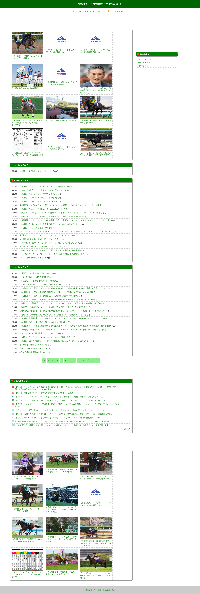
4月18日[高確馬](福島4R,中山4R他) (34, 352)
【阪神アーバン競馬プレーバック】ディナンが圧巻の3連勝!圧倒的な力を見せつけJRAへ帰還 (57, 300)
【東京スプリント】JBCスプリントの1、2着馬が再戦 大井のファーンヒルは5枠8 (27, 573)
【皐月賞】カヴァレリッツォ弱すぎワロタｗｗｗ (39, 194)
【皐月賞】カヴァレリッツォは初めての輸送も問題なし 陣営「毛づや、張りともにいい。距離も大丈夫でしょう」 (62, 400)
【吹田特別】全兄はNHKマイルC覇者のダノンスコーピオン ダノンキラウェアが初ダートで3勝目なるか (62, 330)
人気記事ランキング (119, 11)
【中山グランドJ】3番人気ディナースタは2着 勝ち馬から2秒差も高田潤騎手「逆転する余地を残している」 (59, 397)
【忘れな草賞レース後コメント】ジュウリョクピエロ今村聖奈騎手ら (27, 476)
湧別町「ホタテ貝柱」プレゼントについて (37, 171)
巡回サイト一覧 (144, 63)
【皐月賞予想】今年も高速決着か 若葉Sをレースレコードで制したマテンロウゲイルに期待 (56, 292)
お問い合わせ (143, 66)
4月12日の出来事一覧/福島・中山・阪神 (62, 120)
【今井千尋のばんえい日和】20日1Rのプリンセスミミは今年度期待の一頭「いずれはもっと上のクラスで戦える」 (66, 231)
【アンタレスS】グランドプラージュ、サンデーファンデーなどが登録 (96, 476)
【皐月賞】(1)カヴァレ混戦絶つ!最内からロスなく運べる (43, 322)
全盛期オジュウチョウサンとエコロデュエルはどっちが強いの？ (46, 235)
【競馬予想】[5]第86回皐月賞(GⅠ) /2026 (36, 273)
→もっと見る (125, 429)
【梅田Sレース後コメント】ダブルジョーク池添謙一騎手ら (62, 146)
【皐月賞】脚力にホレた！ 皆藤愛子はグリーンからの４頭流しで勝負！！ (50, 224)
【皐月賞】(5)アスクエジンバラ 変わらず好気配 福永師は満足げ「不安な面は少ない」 (56, 341)
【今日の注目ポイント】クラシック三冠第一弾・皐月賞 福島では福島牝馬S (50, 250)
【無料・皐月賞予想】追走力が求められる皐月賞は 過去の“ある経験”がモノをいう (53, 315)
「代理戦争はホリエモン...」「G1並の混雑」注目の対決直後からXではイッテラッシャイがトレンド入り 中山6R (66, 220)
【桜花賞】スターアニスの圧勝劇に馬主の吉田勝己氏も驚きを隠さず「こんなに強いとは (96, 89)
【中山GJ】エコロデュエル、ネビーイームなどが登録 (96, 120)
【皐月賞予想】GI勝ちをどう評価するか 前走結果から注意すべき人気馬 (49, 296)
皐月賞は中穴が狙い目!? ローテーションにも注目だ (40, 247)
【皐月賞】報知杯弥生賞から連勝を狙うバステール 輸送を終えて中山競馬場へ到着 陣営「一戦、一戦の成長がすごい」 (64, 414)
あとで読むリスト (99, 11)
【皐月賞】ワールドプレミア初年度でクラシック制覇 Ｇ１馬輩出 (46, 186)
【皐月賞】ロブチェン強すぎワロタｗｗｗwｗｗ (39, 201)
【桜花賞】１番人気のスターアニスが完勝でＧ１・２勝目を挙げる (62, 572)
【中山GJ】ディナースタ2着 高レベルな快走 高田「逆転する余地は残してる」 (53, 254)
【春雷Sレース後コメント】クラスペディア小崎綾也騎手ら (62, 50)
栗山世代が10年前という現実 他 (33, 345)
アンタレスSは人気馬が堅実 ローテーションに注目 (40, 333)
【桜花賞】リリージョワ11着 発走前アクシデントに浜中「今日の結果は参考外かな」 (62, 538)
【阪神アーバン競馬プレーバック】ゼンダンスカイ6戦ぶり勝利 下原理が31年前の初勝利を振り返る (61, 303)
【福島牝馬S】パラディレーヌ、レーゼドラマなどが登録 (27, 508)
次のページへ (93, 360)
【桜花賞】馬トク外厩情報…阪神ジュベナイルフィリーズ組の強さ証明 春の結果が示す (96, 542)
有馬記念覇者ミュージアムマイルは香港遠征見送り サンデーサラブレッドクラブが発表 (62, 508)
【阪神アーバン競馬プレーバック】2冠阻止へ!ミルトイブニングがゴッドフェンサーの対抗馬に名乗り (61, 213)
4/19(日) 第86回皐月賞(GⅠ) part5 (33, 348)
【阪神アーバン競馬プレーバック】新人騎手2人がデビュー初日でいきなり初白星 (53, 307)
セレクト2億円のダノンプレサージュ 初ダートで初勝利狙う (44, 285)
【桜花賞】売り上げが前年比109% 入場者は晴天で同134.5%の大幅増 (62, 469)
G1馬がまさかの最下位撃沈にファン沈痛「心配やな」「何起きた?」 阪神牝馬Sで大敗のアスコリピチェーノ (60, 410)
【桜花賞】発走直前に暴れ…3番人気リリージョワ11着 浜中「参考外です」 (96, 152)
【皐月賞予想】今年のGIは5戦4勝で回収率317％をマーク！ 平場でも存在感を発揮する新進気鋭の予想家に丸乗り (66, 326)
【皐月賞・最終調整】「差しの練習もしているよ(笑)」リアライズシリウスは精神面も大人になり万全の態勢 (64, 318)
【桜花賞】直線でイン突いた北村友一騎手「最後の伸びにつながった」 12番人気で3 (27, 121)
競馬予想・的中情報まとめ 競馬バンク (100, 4)
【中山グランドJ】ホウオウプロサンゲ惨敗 (37, 281)
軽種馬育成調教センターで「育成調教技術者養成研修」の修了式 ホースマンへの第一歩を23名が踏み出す (62, 311)
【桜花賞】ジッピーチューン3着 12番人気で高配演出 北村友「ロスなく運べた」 (96, 574)
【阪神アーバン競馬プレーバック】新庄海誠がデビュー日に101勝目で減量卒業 (52, 216)
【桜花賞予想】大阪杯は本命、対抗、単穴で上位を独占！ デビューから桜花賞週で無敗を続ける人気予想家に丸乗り (63, 425)
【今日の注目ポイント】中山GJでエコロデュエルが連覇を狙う (45, 337)
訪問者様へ (143, 54)
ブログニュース (82, 11)
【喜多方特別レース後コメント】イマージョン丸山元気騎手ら (96, 503)
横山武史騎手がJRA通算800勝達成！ (27, 87)
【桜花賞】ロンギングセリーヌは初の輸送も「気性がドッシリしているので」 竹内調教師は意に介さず (57, 418)
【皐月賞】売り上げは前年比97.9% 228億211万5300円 (42, 209)
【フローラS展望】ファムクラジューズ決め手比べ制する (43, 190)
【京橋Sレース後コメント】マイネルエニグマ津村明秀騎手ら (96, 50)
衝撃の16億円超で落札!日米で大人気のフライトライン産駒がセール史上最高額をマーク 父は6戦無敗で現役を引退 (62, 421)
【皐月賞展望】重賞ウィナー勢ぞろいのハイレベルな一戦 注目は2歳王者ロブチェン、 (27, 153)
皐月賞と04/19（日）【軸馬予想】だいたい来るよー (41, 239)
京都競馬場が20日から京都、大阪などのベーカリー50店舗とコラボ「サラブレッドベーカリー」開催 (60, 205)
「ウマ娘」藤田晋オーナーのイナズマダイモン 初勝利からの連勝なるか (49, 243)
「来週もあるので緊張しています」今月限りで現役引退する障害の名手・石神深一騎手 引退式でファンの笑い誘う (67, 288)
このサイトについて (146, 59)
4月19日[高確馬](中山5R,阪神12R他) (34, 277)
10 (83, 360)
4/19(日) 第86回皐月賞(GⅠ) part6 (33, 258)
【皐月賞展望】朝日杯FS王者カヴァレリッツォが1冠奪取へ (27, 56)
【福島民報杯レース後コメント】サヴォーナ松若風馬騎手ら (62, 82)
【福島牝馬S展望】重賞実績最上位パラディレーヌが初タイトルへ (27, 539)
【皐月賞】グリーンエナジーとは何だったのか (39, 198)
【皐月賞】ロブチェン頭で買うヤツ (34, 228)
